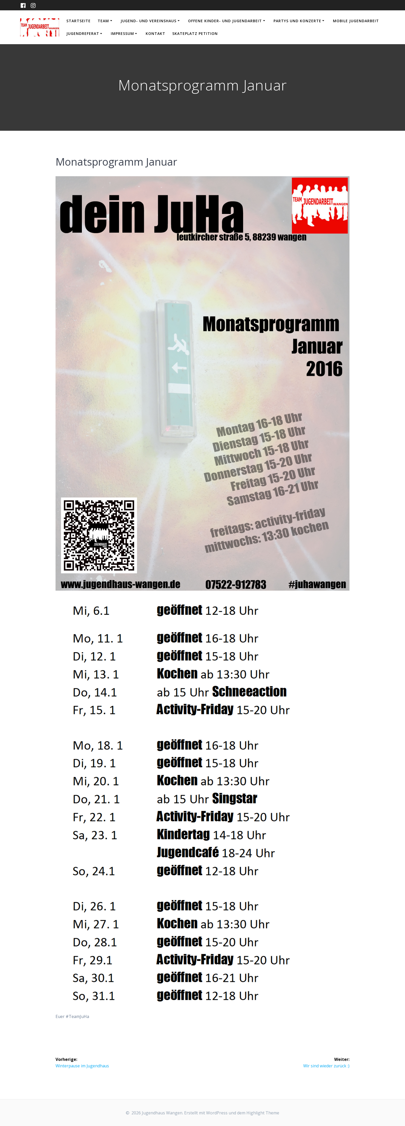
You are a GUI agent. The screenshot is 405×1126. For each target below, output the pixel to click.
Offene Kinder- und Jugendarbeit (225, 20)
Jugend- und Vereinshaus (148, 20)
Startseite (78, 20)
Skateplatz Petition (195, 33)
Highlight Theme (262, 1113)
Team (103, 20)
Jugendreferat (82, 33)
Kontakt (155, 33)
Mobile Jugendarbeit (356, 20)
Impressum (122, 33)
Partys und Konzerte (297, 20)
